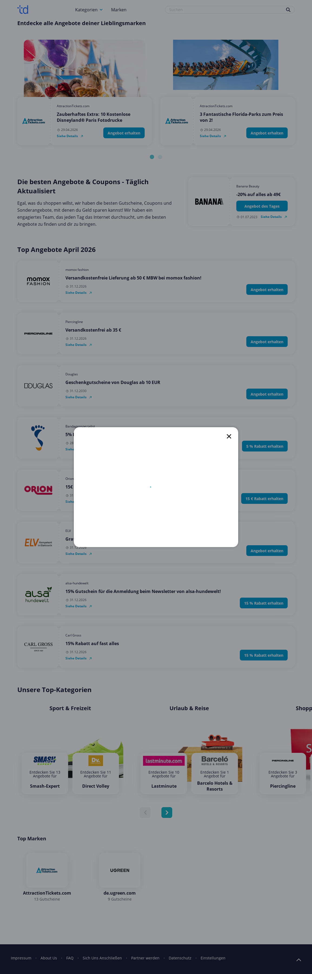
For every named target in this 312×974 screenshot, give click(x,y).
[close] (229, 436)
